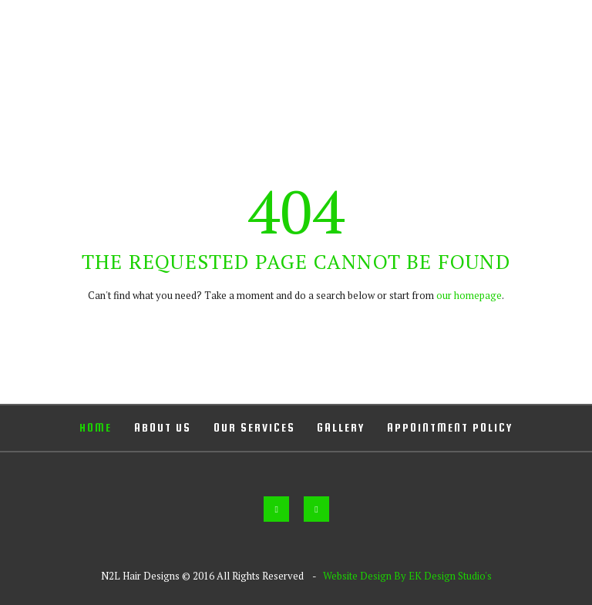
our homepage (469, 295)
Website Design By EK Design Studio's (407, 576)
